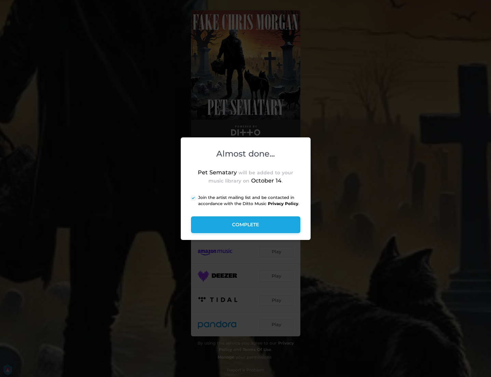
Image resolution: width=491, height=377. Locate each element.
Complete (245, 224)
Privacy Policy (283, 203)
